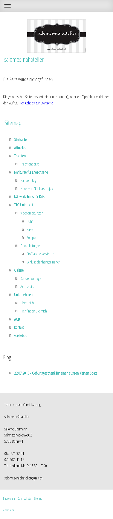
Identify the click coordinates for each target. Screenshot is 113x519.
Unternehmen (23, 294)
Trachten (20, 156)
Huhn (30, 221)
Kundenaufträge (30, 278)
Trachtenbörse (30, 164)
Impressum (9, 498)
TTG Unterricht (23, 205)
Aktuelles (20, 147)
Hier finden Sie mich (33, 311)
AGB (17, 319)
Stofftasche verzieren (40, 254)
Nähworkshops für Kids (29, 196)
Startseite (20, 139)
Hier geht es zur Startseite (36, 103)
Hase (29, 229)
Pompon (31, 237)
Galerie (19, 270)
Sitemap (38, 498)
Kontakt (19, 327)
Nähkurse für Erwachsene (31, 172)
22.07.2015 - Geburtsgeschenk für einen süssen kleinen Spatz (55, 373)
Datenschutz (24, 498)
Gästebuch (21, 335)
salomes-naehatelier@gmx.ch (23, 478)
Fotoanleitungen (30, 245)
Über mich (27, 303)
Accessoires (28, 286)
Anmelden (9, 510)
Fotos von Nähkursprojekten (38, 188)
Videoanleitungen (31, 213)
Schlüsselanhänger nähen (43, 262)
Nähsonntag (28, 180)
